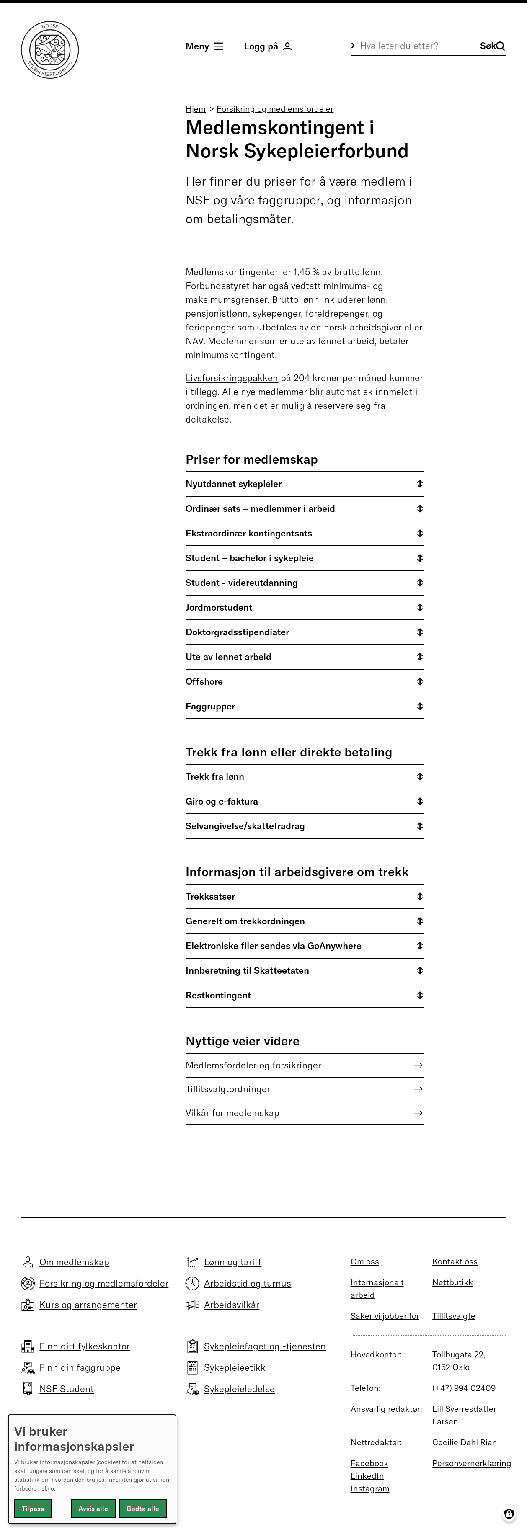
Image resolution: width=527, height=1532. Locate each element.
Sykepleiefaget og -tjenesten (265, 1346)
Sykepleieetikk (235, 1367)
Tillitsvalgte (453, 1315)
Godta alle (143, 1508)
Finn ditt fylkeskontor (84, 1346)
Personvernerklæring (472, 1463)
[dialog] (92, 1469)
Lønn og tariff (232, 1262)
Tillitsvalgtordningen (229, 1089)
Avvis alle (93, 1508)
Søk (492, 46)
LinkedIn (367, 1475)
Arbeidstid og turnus (247, 1283)
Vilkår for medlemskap (232, 1113)
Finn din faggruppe (80, 1367)
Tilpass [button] (33, 1508)
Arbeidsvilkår (231, 1304)
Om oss (365, 1261)
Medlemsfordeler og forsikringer (253, 1065)
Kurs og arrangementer (88, 1304)
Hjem (196, 108)
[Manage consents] (509, 1514)
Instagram (370, 1488)
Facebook (369, 1463)
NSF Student (66, 1389)
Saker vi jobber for (385, 1315)
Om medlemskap (74, 1262)
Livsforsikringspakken (232, 378)
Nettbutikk (452, 1282)
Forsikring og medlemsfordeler (275, 108)
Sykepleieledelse (239, 1389)
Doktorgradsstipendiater (237, 632)
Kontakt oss (455, 1261)
